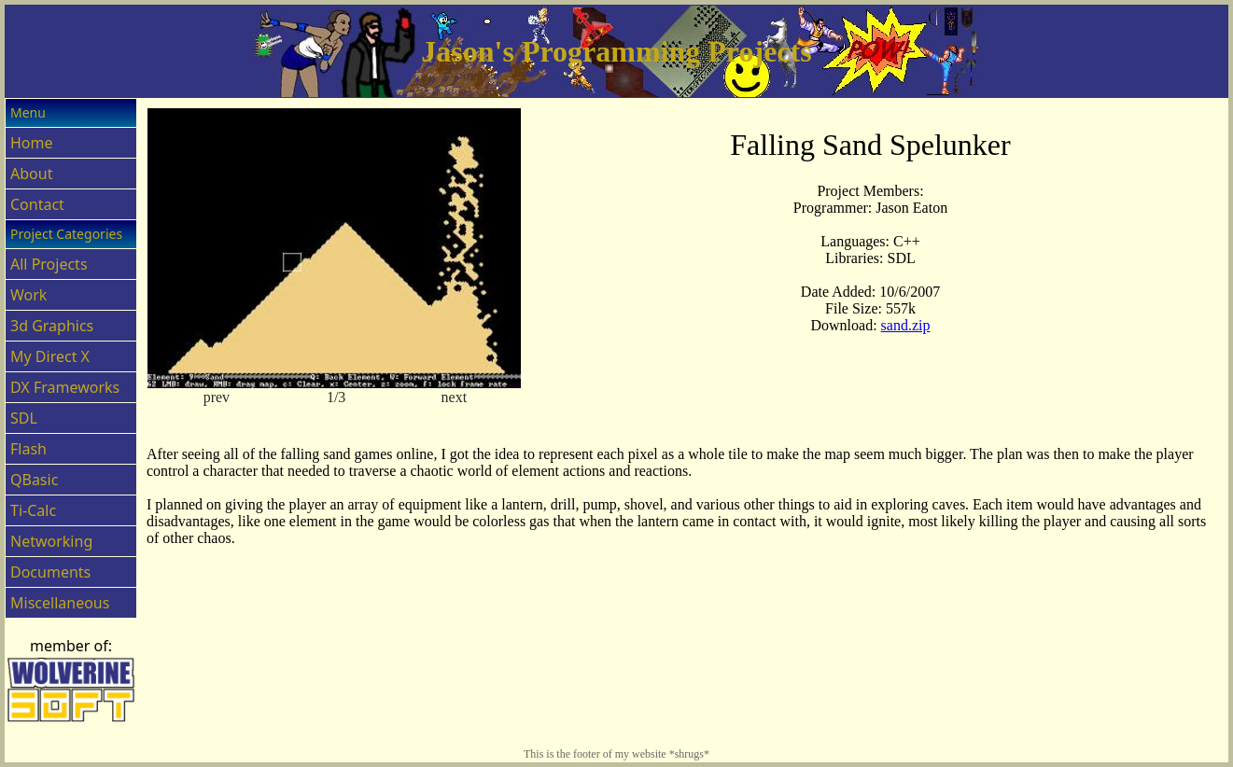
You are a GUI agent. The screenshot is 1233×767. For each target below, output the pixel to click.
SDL (23, 418)
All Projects (49, 264)
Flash (28, 449)
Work (28, 295)
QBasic (34, 479)
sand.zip (906, 325)
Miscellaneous (59, 603)
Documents (50, 572)
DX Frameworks (64, 387)
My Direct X (50, 356)
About (31, 173)
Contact (37, 204)
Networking (51, 541)
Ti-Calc (33, 510)
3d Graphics (51, 325)
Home (31, 142)
